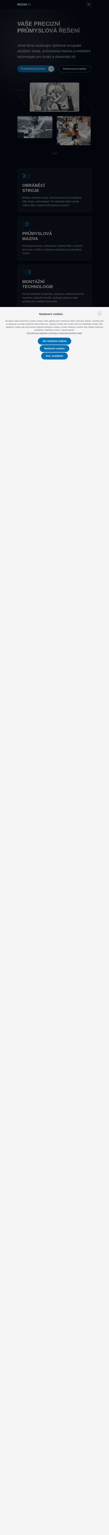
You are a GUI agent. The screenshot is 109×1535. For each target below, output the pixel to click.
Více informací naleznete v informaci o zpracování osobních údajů (54, 333)
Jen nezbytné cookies (54, 341)
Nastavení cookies (54, 348)
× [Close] (100, 313)
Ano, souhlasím (54, 356)
